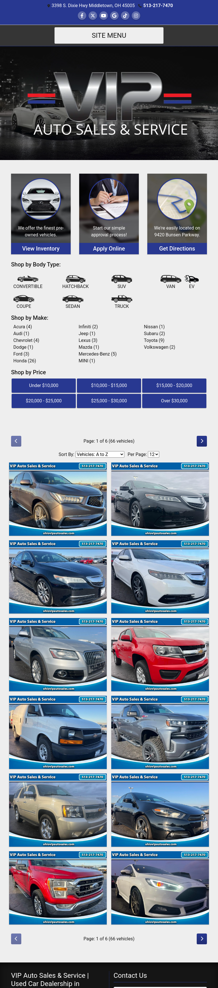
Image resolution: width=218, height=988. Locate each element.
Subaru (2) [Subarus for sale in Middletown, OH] (154, 333)
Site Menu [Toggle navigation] (109, 35)
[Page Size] (153, 454)
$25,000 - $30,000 (109, 400)
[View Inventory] (41, 214)
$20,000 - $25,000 (44, 400)
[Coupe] (23, 302)
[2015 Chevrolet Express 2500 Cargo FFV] (58, 732)
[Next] (202, 441)
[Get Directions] (177, 214)
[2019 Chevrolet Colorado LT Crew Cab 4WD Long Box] (160, 654)
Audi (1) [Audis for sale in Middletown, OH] (21, 333)
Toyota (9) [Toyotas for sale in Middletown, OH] (154, 340)
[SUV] (121, 282)
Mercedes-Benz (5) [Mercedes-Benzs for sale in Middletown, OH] (98, 354)
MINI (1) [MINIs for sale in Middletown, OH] (87, 360)
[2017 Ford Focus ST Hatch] (160, 887)
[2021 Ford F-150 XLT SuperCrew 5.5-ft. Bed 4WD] (58, 887)
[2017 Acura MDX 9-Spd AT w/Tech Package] (58, 499)
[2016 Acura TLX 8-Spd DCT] (160, 576)
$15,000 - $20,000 (174, 385)
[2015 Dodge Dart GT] (160, 810)
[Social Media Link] (125, 15)
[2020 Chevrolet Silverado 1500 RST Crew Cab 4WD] (160, 732)
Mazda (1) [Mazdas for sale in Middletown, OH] (89, 347)
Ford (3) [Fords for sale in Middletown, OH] (21, 354)
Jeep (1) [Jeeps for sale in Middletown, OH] (87, 333)
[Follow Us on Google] (114, 15)
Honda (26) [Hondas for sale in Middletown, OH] (24, 360)
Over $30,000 (174, 400)
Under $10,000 (43, 385)
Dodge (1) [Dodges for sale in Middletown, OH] (23, 347)
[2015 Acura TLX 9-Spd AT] (58, 576)
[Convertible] (28, 282)
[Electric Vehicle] (192, 282)
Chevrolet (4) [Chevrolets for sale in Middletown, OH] (26, 340)
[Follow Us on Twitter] (93, 15)
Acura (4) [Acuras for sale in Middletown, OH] (22, 326)
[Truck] (121, 302)
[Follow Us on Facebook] (82, 15)
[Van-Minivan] (170, 282)
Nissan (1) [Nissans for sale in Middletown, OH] (154, 326)
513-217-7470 (158, 5)
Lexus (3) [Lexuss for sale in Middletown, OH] (88, 340)
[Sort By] (100, 454)
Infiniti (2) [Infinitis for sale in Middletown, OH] (88, 326)
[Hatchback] (75, 282)
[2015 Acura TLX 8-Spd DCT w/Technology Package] (160, 499)
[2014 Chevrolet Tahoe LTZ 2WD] (58, 810)
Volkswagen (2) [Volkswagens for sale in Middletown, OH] (159, 347)
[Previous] (16, 441)
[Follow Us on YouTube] (103, 15)
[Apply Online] (109, 214)
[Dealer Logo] (109, 103)
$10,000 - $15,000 (109, 385)
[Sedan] (72, 302)
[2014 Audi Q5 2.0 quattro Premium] (58, 654)
